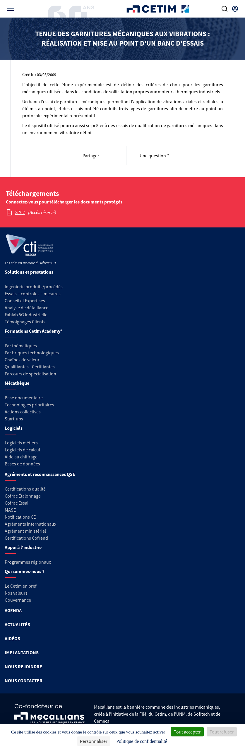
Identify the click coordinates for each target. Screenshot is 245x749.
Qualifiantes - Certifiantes (30, 367)
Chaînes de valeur (22, 360)
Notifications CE (20, 517)
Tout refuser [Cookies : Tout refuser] (222, 732)
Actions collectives (23, 412)
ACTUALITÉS (17, 624)
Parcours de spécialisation (30, 374)
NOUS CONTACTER (23, 681)
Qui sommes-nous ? (24, 571)
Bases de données (22, 464)
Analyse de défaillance (26, 307)
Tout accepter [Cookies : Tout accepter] (187, 732)
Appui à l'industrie (23, 547)
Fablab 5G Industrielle (26, 314)
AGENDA (13, 610)
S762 (20, 212)
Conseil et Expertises (25, 300)
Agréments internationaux (30, 524)
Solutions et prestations (29, 272)
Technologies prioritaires (29, 405)
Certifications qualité (25, 489)
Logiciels (14, 428)
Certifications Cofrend (26, 538)
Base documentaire (24, 398)
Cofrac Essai (16, 503)
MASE (10, 510)
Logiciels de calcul (22, 450)
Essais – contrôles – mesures (33, 293)
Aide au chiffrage (21, 457)
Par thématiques (21, 345)
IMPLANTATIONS (22, 652)
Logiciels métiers (21, 443)
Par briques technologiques (32, 352)
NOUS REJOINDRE (23, 666)
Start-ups (14, 419)
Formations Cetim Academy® (33, 331)
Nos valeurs (16, 593)
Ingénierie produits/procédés (34, 286)
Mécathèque (17, 383)
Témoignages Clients (25, 322)
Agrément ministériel (25, 531)
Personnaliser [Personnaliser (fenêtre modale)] (93, 741)
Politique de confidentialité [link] (141, 741)
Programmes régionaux (28, 562)
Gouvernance (18, 600)
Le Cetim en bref (21, 586)
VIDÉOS (12, 638)
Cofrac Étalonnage (23, 496)
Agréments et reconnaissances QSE (40, 474)
